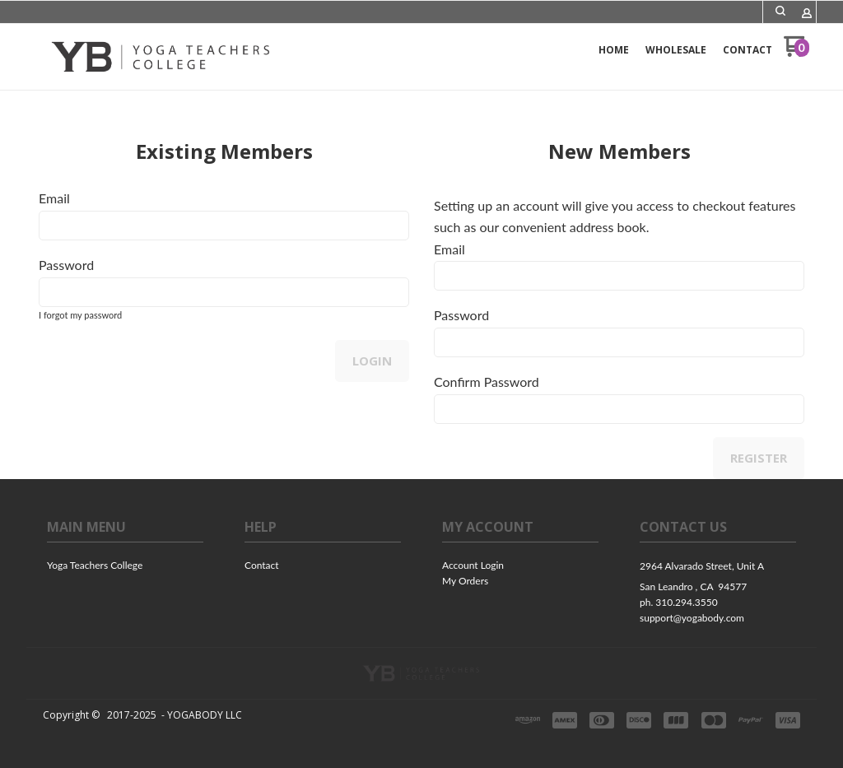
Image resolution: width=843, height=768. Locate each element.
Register (758, 457)
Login (372, 360)
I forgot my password (80, 315)
